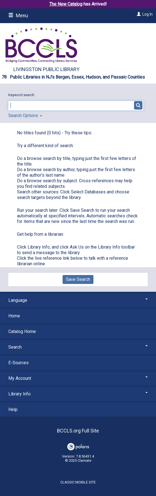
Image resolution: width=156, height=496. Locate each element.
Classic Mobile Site (78, 482)
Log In (147, 14)
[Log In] (138, 14)
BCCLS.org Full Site (78, 431)
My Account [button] (78, 378)
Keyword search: (22, 95)
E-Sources (18, 362)
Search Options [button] (25, 115)
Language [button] (78, 300)
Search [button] (78, 347)
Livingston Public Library (46, 69)
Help (13, 409)
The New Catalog (65, 4)
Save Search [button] (78, 279)
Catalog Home (22, 331)
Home (14, 315)
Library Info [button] (78, 394)
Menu (18, 15)
